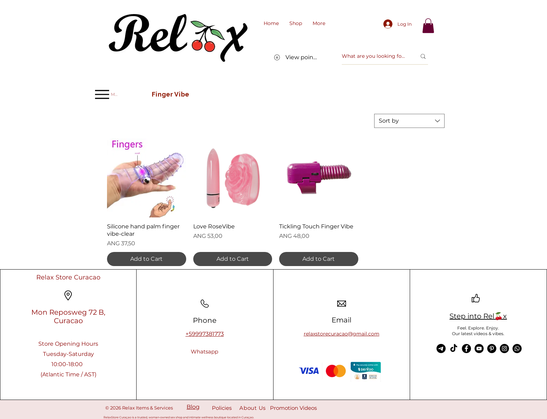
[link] (428, 25)
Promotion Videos (293, 408)
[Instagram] (504, 348)
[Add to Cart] (146, 259)
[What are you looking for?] (374, 56)
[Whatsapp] (204, 352)
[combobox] (409, 121)
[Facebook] (466, 348)
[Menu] (106, 94)
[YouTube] (479, 348)
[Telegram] (441, 348)
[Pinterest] (491, 348)
